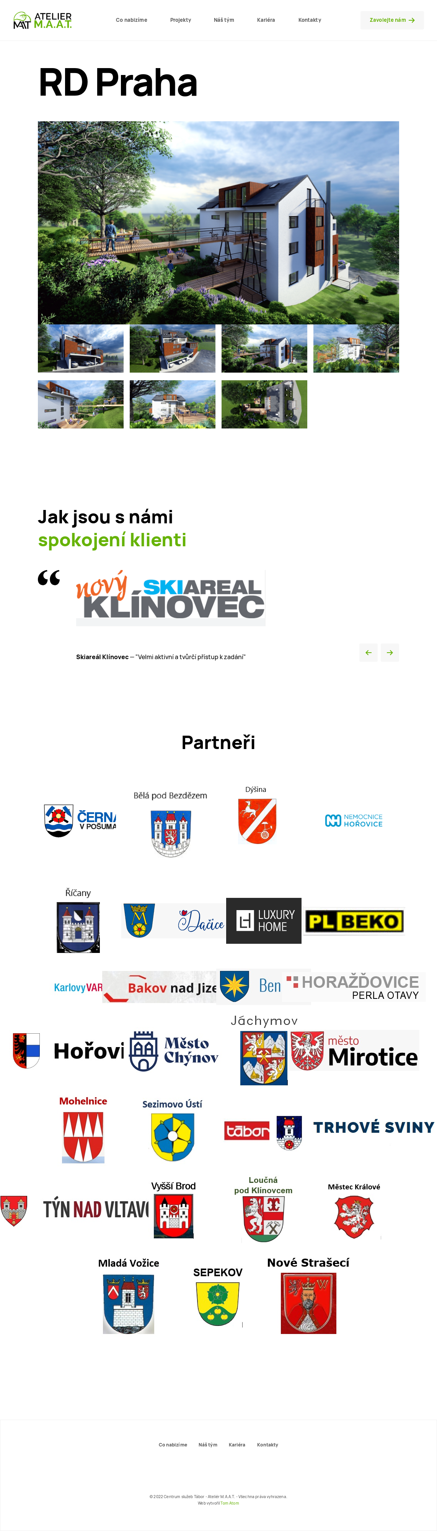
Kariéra (266, 19)
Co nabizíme (131, 19)
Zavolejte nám (392, 19)
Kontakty (309, 19)
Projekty (180, 19)
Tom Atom (229, 1503)
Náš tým (224, 19)
